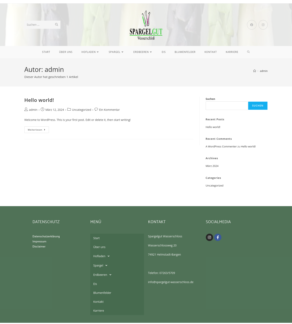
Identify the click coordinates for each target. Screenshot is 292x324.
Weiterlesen (38, 129)
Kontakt (98, 303)
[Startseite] (254, 72)
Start (96, 239)
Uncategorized (81, 111)
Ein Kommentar (109, 111)
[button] (117, 257)
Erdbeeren (103, 276)
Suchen (210, 100)
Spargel (101, 266)
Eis (95, 285)
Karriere (98, 312)
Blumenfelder (102, 294)
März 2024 (212, 167)
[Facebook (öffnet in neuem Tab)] (252, 25)
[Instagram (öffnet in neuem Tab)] (263, 25)
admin (264, 72)
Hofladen (102, 257)
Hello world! (39, 101)
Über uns (99, 248)
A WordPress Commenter (221, 147)
